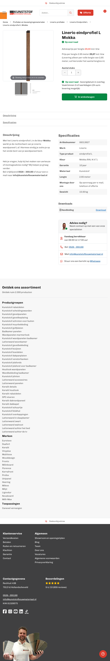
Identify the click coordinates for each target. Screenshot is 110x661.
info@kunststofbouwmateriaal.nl (86, 254)
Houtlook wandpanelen (14, 369)
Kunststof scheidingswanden (17, 310)
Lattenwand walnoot (12, 424)
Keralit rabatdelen (11, 393)
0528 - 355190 (76, 247)
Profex (5, 475)
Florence (6, 468)
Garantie (7, 554)
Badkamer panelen (11, 331)
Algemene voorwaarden (47, 558)
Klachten (7, 550)
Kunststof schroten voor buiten (18, 321)
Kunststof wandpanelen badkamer (19, 338)
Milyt (4, 489)
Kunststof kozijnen (11, 348)
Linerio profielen (57, 22)
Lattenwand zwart (11, 421)
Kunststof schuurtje (12, 407)
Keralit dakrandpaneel (13, 400)
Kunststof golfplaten (12, 328)
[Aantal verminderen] (65, 72)
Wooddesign (8, 458)
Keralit (5, 447)
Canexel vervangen (12, 508)
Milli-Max (7, 499)
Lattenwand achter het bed (16, 428)
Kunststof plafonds (11, 362)
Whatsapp (95, 261)
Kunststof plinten (11, 376)
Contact (7, 558)
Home (5, 22)
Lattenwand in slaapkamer (15, 418)
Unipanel (6, 478)
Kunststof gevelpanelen (14, 314)
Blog (37, 542)
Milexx (5, 485)
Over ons (39, 550)
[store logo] (21, 13)
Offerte (85, 12)
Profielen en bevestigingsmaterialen (29, 22)
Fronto (5, 461)
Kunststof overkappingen (15, 414)
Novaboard (7, 496)
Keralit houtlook (10, 390)
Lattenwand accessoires (14, 380)
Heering (6, 482)
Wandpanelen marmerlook (15, 335)
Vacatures (40, 554)
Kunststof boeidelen (12, 352)
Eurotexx (6, 440)
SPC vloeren (8, 397)
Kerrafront (7, 471)
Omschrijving (9, 115)
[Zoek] (70, 13)
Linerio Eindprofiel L (79, 22)
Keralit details (9, 386)
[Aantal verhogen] (78, 72)
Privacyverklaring (44, 562)
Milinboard (7, 465)
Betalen (7, 542)
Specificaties (9, 122)
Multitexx (7, 454)
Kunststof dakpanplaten (14, 355)
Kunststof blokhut (11, 411)
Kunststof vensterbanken (15, 359)
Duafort (6, 444)
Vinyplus (6, 451)
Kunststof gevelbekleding (15, 345)
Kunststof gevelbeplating (15, 317)
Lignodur (6, 492)
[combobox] (57, 13)
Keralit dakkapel (10, 404)
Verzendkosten (10, 538)
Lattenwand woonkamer (14, 342)
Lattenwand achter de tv (14, 431)
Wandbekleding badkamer (15, 373)
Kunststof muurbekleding (15, 324)
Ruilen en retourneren (14, 546)
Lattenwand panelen (12, 383)
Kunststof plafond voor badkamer (19, 366)
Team (37, 546)
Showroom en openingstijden (50, 538)
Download (101, 210)
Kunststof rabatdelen (13, 307)
